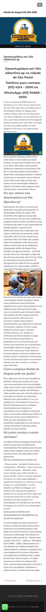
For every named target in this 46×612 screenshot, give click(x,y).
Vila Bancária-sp (34, 580)
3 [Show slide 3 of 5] (23, 40)
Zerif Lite (11, 606)
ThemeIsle (34, 606)
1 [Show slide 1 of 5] (16, 40)
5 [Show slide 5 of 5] (29, 40)
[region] (23, 32)
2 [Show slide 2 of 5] (20, 40)
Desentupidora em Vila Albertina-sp (18, 58)
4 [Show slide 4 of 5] (26, 40)
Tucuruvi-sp (10, 580)
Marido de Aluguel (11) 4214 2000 (20, 12)
